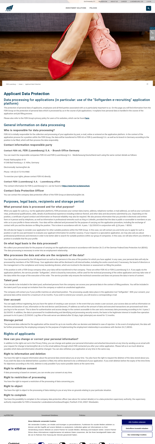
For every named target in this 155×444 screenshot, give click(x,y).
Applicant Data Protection (33, 84)
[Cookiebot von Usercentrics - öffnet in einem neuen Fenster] (14, 439)
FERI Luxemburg (11, 84)
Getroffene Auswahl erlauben (137, 424)
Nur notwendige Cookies (137, 430)
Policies (93, 8)
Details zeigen (114, 440)
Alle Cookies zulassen (137, 418)
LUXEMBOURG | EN (136, 1)
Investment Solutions (76, 8)
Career (21, 84)
